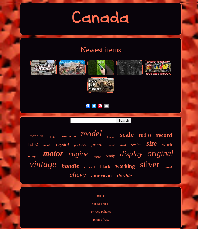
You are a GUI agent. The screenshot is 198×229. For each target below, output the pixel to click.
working (125, 166)
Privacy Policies (101, 212)
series (136, 144)
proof (111, 145)
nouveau (69, 136)
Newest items (100, 50)
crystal (62, 144)
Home (100, 196)
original (160, 153)
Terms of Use (101, 220)
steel (123, 145)
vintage (43, 164)
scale (127, 134)
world (168, 144)
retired (97, 156)
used (168, 167)
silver (150, 164)
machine (36, 136)
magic (47, 145)
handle (70, 165)
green (96, 144)
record (164, 135)
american (101, 175)
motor (53, 153)
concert (89, 167)
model (91, 133)
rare (33, 143)
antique (33, 156)
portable (80, 145)
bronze (111, 136)
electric (53, 136)
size (151, 143)
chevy (78, 174)
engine (78, 154)
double (124, 175)
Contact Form (100, 204)
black (105, 166)
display (131, 153)
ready (110, 155)
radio (145, 135)
